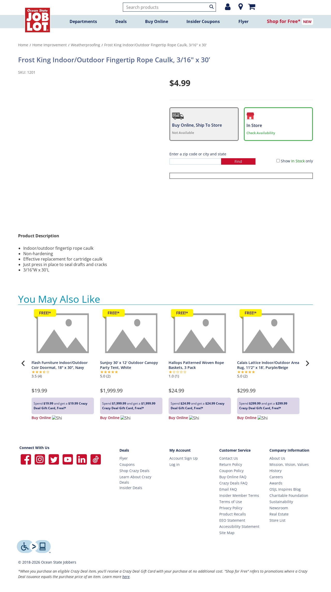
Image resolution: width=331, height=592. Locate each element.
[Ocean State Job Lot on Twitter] (54, 458)
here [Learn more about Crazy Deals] (126, 576)
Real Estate (279, 514)
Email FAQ (228, 489)
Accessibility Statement (239, 526)
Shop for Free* (283, 21)
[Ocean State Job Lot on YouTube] (68, 458)
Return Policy (230, 464)
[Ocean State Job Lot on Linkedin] (82, 458)
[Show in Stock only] (278, 160)
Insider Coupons (203, 21)
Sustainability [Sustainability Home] (281, 501)
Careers (276, 476)
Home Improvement (49, 44)
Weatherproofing (85, 44)
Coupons (127, 464)
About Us (277, 458)
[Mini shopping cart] (252, 6)
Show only (297, 160)
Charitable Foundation (288, 495)
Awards (275, 483)
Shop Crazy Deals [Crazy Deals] (134, 470)
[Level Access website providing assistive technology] (34, 546)
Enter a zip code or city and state (197, 153)
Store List (277, 520)
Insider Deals (130, 487)
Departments (83, 21)
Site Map (227, 532)
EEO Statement (232, 520)
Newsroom (278, 507)
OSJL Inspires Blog (285, 489)
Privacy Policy (230, 507)
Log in (174, 464)
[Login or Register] (227, 7)
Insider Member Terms (239, 495)
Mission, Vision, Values (289, 464)
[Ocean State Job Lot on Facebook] (26, 458)
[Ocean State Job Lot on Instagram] (40, 458)
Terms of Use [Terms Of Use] (230, 501)
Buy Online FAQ (232, 476)
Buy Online (156, 21)
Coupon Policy (231, 470)
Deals (121, 21)
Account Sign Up (183, 458)
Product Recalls (232, 514)
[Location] (239, 7)
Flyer (243, 21)
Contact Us (228, 458)
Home (23, 44)
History (275, 470)
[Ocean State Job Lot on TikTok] (95, 458)
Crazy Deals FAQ (233, 483)
